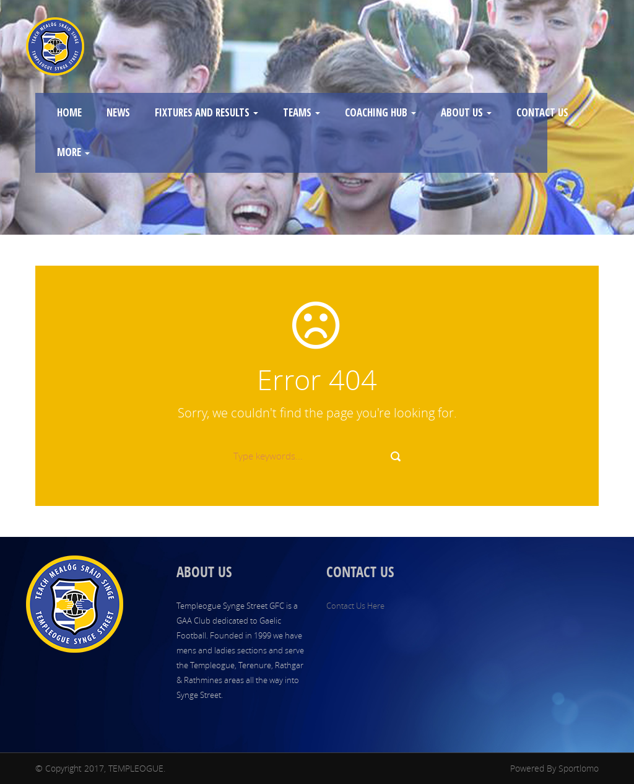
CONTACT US (542, 112)
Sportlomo (578, 768)
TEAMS (301, 112)
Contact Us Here (355, 605)
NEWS (118, 112)
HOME (69, 112)
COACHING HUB (380, 112)
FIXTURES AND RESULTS (206, 112)
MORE (73, 152)
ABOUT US (466, 112)
